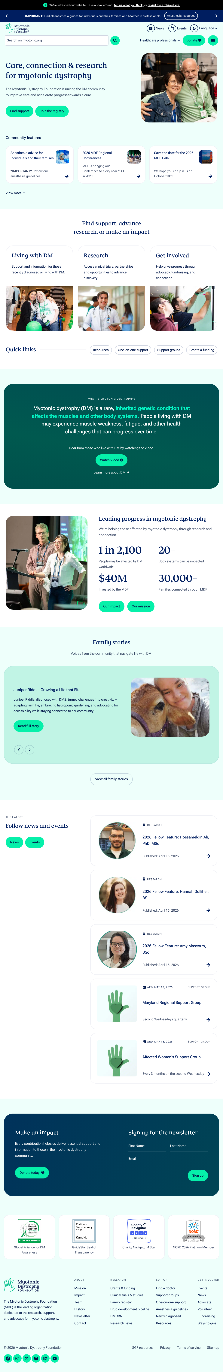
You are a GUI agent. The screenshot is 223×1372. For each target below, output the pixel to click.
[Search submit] (115, 40)
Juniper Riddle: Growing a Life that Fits (47, 690)
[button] (6, 16)
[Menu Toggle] (213, 40)
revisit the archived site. (164, 5)
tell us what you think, (129, 5)
